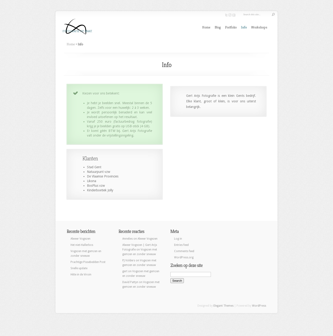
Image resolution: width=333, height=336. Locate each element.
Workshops (259, 27)
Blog (218, 27)
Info (244, 27)
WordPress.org (184, 257)
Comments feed (184, 251)
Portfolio (231, 27)
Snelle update (79, 268)
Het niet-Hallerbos (82, 245)
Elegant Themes (223, 305)
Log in (178, 238)
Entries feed (181, 245)
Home (206, 27)
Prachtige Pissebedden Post (88, 262)
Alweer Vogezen (80, 238)
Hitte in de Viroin (81, 274)
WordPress (259, 305)
